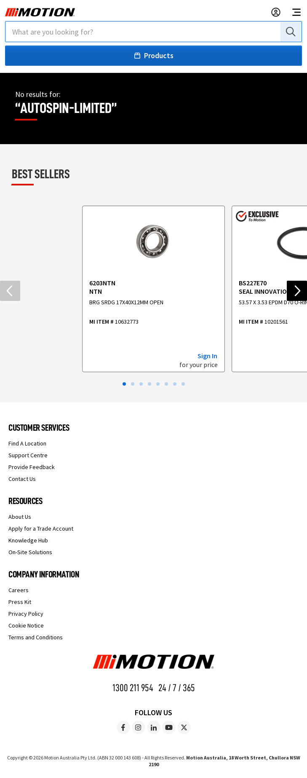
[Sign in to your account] (276, 12)
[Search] (290, 31)
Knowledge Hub (28, 540)
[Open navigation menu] (296, 12)
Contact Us (22, 479)
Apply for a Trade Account (40, 528)
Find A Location (27, 443)
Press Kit (19, 602)
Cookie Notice (26, 625)
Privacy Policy (25, 613)
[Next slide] (297, 291)
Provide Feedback (31, 467)
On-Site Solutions (30, 552)
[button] (124, 384)
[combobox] (153, 31)
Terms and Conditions (35, 637)
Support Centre (28, 455)
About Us (19, 516)
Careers (18, 590)
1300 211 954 (132, 688)
